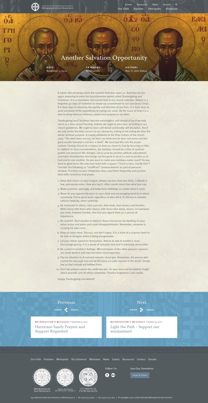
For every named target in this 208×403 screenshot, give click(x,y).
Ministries (171, 9)
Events (128, 4)
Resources (142, 4)
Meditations (93, 71)
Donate (166, 4)
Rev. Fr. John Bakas (136, 71)
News (155, 4)
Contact (141, 359)
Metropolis (154, 9)
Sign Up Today (140, 375)
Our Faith (123, 9)
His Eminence (78, 359)
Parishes (138, 9)
